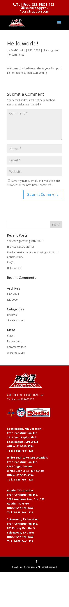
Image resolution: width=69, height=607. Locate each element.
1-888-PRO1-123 (34, 394)
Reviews (12, 315)
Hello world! (14, 268)
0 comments (16, 54)
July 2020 (12, 299)
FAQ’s (10, 262)
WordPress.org (16, 352)
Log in (10, 335)
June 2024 (13, 294)
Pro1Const (16, 50)
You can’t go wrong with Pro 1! (25, 241)
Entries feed (14, 341)
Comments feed (16, 347)
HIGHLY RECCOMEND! (20, 246)
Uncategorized (51, 50)
